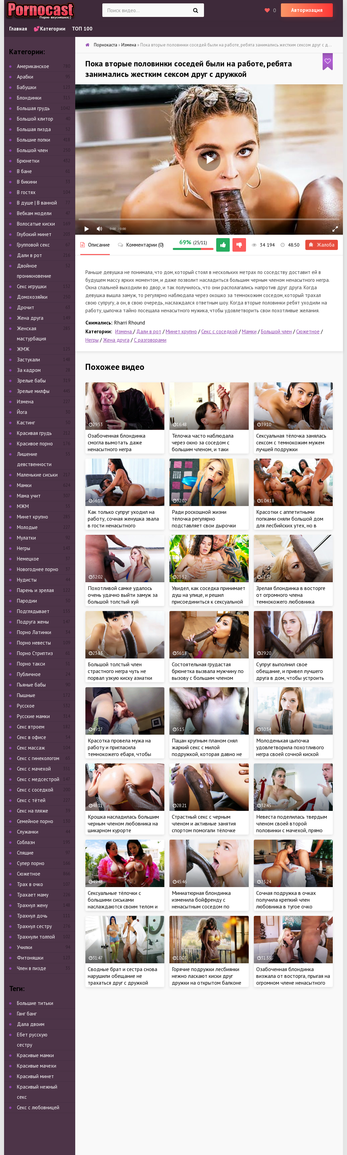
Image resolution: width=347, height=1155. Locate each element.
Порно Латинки (34, 632)
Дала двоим (30, 1024)
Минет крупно (181, 331)
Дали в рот (148, 331)
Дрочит (25, 307)
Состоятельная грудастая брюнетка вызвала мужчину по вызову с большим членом (208, 671)
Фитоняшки (30, 957)
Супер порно (30, 863)
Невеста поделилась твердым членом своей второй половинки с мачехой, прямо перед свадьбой (291, 826)
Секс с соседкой (219, 331)
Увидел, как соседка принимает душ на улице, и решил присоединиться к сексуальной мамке (208, 598)
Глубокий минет (34, 234)
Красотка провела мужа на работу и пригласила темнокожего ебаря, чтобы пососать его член (119, 750)
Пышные (26, 695)
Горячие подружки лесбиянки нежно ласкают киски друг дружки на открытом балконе (206, 976)
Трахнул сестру (34, 926)
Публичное (29, 674)
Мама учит (29, 495)
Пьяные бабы (31, 684)
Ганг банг (27, 1013)
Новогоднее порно (37, 569)
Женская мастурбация (31, 333)
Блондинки (29, 97)
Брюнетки (28, 161)
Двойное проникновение (34, 270)
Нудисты (27, 579)
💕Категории (49, 28)
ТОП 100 (82, 28)
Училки (24, 947)
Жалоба (321, 244)
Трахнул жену (32, 905)
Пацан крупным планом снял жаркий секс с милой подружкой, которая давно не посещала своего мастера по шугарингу (207, 754)
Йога (22, 412)
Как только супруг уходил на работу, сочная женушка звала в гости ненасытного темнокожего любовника (123, 522)
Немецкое (28, 558)
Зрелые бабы (31, 380)
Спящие (25, 852)
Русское (26, 705)
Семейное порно (35, 821)
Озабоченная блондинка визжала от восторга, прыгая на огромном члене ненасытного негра (293, 979)
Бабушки (26, 87)
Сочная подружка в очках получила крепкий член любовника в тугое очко (286, 899)
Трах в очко (30, 884)
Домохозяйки (32, 297)
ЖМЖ (23, 349)
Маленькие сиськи (37, 474)
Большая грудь (33, 108)
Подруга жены (33, 621)
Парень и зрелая (35, 590)
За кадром (29, 370)
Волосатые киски (36, 223)
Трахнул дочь (32, 915)
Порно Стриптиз (35, 653)
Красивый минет (35, 1076)
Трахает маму (32, 894)
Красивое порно (35, 443)
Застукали (28, 359)
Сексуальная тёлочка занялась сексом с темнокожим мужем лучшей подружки (291, 442)
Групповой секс (33, 244)
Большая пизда (34, 129)
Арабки (25, 77)
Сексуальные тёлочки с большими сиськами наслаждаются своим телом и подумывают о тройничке (123, 903)
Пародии (27, 600)
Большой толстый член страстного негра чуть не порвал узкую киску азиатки (120, 671)
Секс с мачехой (34, 768)
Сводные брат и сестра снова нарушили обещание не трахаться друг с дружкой (122, 976)
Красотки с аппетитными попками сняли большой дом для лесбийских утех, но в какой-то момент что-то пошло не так (289, 525)
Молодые (27, 527)
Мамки (249, 331)
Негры (92, 340)
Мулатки (26, 537)
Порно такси (31, 663)
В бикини (27, 181)
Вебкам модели (34, 213)
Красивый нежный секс (37, 1092)
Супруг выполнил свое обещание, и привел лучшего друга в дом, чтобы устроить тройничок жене (290, 674)
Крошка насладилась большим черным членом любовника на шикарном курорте (123, 823)
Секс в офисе (31, 737)
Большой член (276, 331)
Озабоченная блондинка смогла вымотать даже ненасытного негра (116, 442)
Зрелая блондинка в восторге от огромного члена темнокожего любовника (290, 595)
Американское (33, 66)
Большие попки (33, 139)
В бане (24, 171)
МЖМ (23, 506)
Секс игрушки (31, 286)
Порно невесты (34, 642)
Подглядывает (33, 611)
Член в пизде (31, 968)
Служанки (27, 831)
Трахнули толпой (36, 936)
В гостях (26, 192)
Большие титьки (35, 1003)
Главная (18, 28)
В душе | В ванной (37, 203)
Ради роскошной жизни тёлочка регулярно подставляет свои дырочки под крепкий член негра (204, 522)
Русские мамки (33, 716)
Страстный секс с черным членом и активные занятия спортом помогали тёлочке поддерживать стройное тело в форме (207, 830)
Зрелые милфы (33, 391)
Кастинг (26, 422)
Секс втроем (30, 726)
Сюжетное (308, 331)
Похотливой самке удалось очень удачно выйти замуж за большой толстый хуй (123, 595)
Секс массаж (31, 747)
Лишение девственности (34, 459)
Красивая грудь (34, 433)
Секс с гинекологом (38, 758)
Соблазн (26, 842)
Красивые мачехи (36, 1066)
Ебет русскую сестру (32, 1039)
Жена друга (116, 340)
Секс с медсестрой (38, 779)
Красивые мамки (35, 1055)
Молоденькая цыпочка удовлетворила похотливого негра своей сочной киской (290, 747)
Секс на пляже (32, 810)
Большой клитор (35, 118)
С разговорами (150, 340)
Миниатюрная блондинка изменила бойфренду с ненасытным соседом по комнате (201, 903)
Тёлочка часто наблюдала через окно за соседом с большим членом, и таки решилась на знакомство (202, 445)
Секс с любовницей (38, 1107)
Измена (124, 331)
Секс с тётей (31, 800)
